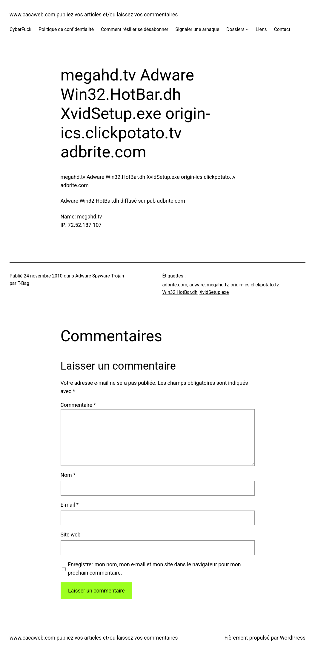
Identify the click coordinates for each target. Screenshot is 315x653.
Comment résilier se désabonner (134, 29)
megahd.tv (217, 285)
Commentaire (78, 405)
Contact (282, 29)
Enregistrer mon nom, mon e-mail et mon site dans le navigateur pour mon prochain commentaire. (154, 569)
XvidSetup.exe (214, 292)
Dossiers (235, 29)
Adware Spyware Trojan (99, 276)
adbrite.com (175, 285)
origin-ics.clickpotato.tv (255, 285)
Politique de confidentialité (66, 29)
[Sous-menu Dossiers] (247, 29)
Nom (68, 475)
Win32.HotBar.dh (180, 292)
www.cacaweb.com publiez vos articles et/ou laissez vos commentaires (94, 15)
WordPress (292, 638)
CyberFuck (20, 29)
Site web (71, 535)
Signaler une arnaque (197, 29)
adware (197, 285)
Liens (261, 29)
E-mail (70, 505)
